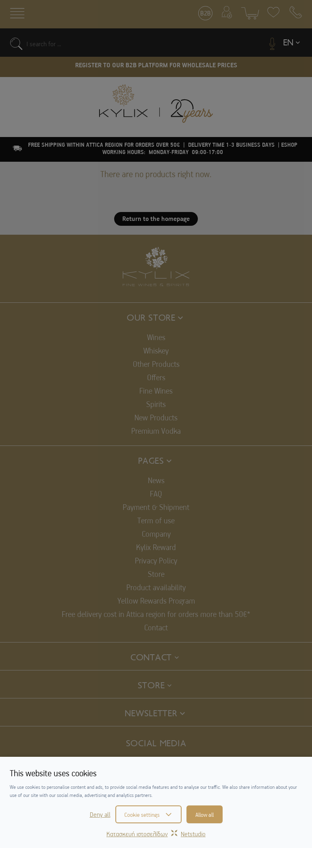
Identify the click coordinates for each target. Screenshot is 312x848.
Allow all (204, 814)
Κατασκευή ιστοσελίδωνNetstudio (156, 834)
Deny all (100, 814)
